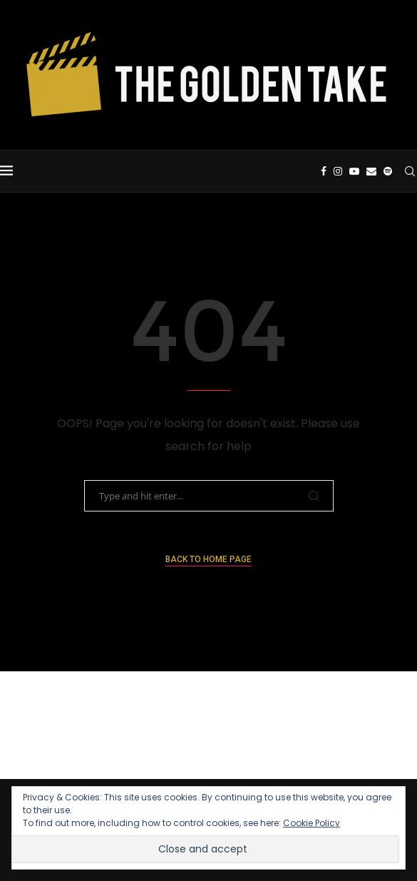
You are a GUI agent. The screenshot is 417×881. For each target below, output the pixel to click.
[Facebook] (323, 171)
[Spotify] (387, 171)
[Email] (371, 171)
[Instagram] (338, 171)
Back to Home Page (208, 559)
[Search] (410, 171)
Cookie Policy (311, 823)
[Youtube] (354, 171)
